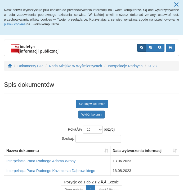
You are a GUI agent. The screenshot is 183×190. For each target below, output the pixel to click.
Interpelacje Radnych (125, 66)
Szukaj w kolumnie (92, 104)
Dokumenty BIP (30, 66)
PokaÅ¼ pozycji (91, 130)
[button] (176, 4)
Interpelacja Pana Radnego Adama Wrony (40, 161)
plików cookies (14, 24)
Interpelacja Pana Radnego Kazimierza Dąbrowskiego (50, 171)
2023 (152, 66)
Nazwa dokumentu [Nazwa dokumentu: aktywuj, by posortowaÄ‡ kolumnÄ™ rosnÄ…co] (22, 151)
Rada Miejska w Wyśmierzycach (75, 66)
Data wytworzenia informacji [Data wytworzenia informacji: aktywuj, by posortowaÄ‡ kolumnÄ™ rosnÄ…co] (137, 151)
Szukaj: (91, 139)
